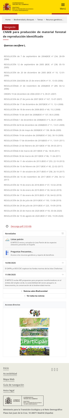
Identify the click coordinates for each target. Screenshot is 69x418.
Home (8, 19)
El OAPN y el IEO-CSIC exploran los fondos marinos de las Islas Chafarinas (33, 268)
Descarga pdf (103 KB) (21, 226)
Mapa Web (8, 379)
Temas (40, 19)
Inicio (6, 368)
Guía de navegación (13, 384)
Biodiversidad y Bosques (24, 19)
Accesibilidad (10, 373)
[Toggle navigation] (62, 6)
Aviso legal (8, 390)
